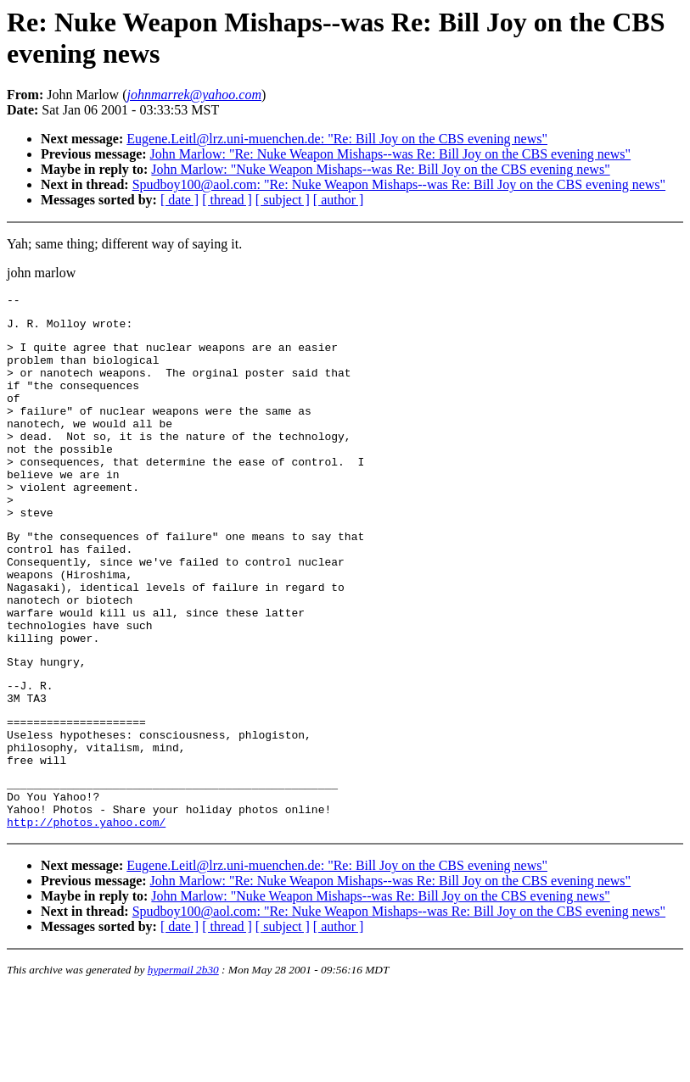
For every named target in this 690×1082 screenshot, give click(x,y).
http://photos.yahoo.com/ (86, 913)
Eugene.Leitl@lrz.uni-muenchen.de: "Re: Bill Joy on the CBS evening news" (336, 138)
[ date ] (179, 199)
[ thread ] (227, 199)
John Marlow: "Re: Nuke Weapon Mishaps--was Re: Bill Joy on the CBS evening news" (390, 154)
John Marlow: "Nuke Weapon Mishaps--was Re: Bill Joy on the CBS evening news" (380, 169)
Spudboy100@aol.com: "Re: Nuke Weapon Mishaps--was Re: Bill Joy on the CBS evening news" (398, 184)
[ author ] (338, 199)
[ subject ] (282, 199)
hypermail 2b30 (183, 1061)
